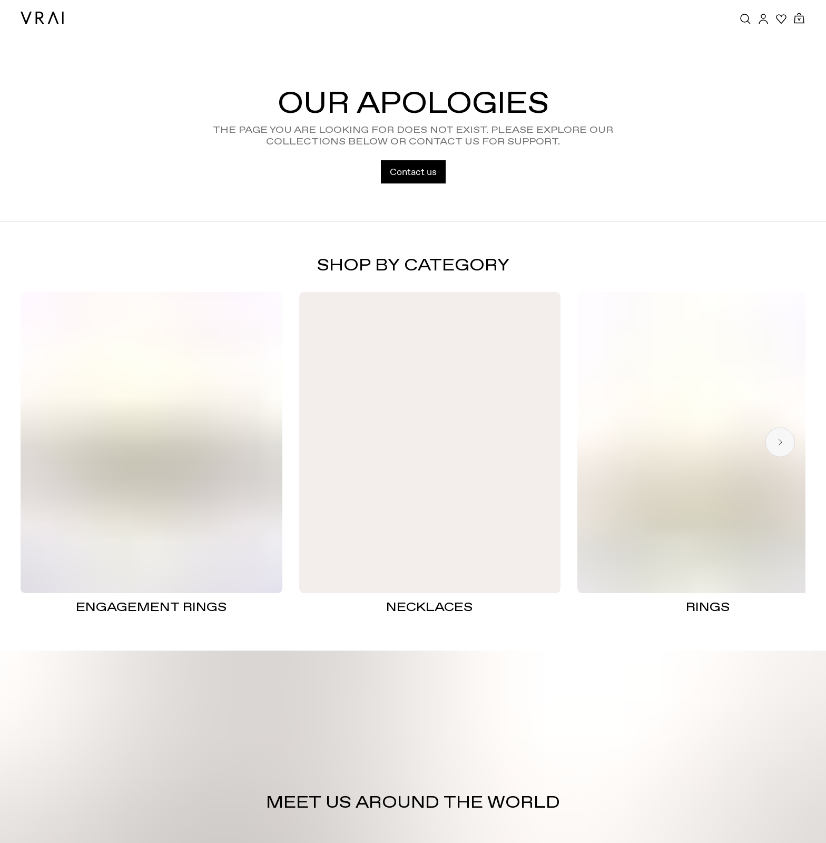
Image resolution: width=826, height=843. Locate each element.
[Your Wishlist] (781, 19)
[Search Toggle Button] (745, 19)
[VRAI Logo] (42, 18)
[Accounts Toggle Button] (763, 19)
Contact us (413, 171)
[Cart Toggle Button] (799, 18)
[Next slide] (780, 443)
